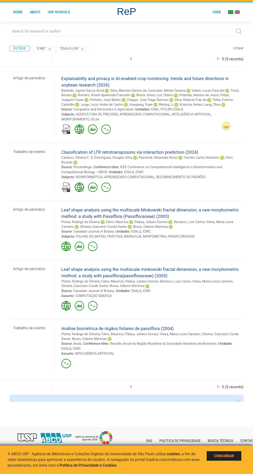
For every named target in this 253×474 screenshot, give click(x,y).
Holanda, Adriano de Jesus (199, 95)
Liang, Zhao (211, 104)
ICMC (155, 109)
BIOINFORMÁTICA (89, 177)
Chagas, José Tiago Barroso (148, 100)
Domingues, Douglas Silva (113, 157)
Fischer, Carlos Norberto (201, 157)
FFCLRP (166, 109)
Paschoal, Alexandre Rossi (158, 157)
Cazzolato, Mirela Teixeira (166, 90)
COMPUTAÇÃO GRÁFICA (93, 296)
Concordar (224, 456)
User (217, 12)
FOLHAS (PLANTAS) (91, 236)
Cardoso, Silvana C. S (76, 157)
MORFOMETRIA (154, 236)
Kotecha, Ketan (191, 104)
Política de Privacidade (180, 441)
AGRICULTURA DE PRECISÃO (97, 114)
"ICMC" (44, 49)
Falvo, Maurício (117, 222)
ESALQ (178, 109)
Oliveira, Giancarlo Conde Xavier (103, 227)
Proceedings (82, 167)
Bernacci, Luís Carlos (189, 222)
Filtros (19, 48)
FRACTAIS (114, 236)
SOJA (95, 119)
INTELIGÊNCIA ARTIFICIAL (191, 114)
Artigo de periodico (29, 78)
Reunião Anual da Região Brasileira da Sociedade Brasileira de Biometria (163, 343)
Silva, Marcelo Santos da (128, 90)
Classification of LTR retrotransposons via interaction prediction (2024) (129, 152)
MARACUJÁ (132, 236)
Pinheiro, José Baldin (105, 100)
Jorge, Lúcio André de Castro (102, 104)
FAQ (149, 441)
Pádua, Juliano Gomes (151, 222)
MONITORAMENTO (75, 119)
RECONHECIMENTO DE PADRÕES (181, 177)
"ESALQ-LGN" (72, 49)
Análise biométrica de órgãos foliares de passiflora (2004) (117, 328)
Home (18, 12)
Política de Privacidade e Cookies (88, 465)
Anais (77, 343)
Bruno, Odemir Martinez (150, 227)
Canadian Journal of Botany (93, 231)
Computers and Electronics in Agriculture (103, 109)
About (35, 12)
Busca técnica (220, 441)
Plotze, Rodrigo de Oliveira (80, 222)
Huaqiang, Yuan (140, 104)
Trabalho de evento (29, 151)
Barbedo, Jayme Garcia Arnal (82, 90)
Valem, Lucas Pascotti (208, 90)
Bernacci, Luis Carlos (175, 281)
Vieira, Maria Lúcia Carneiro (212, 281)
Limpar (238, 48)
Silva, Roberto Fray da (190, 100)
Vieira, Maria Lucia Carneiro (180, 334)
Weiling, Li (166, 104)
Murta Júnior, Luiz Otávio (154, 95)
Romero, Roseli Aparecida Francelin (104, 95)
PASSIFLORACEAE (181, 236)
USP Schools (59, 12)
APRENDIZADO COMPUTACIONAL (145, 114)
